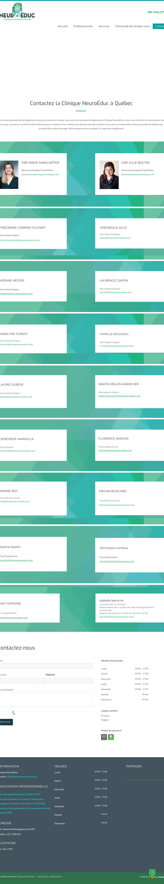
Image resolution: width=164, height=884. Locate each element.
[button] (104, 26)
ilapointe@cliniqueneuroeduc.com (116, 616)
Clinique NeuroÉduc (26, 876)
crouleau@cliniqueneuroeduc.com (117, 345)
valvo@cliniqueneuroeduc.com (115, 237)
